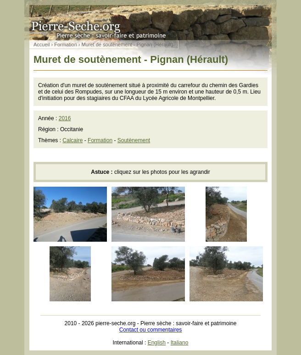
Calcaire (72, 140)
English (157, 342)
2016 (65, 118)
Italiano (180, 342)
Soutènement (133, 140)
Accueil (41, 44)
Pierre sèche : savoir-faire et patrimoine (150, 20)
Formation (65, 44)
